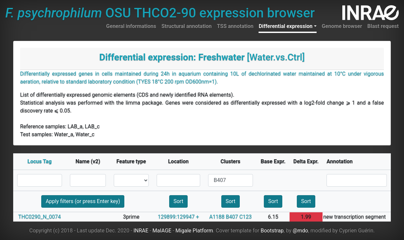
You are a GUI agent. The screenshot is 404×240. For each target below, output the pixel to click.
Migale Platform (194, 230)
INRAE (141, 230)
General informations (131, 26)
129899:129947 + (178, 217)
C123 (245, 217)
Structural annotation (186, 26)
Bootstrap (272, 230)
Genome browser (342, 26)
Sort (178, 201)
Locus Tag (39, 161)
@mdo (300, 230)
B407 (232, 217)
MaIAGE (161, 230)
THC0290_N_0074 (39, 217)
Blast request (383, 26)
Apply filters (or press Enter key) (83, 201)
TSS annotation (235, 26)
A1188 (216, 217)
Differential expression (285, 26)
